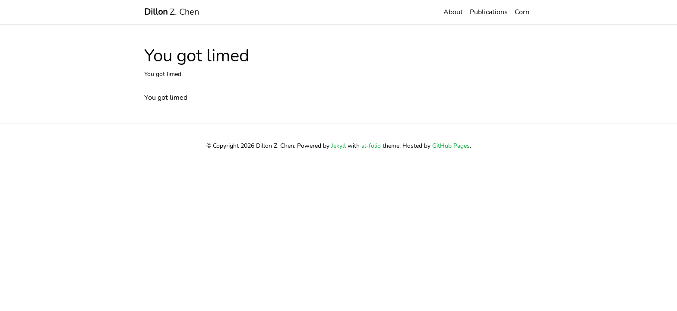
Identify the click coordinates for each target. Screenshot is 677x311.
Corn (522, 12)
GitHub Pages (451, 145)
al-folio (371, 145)
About (453, 12)
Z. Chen (171, 12)
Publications (489, 12)
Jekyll (338, 145)
